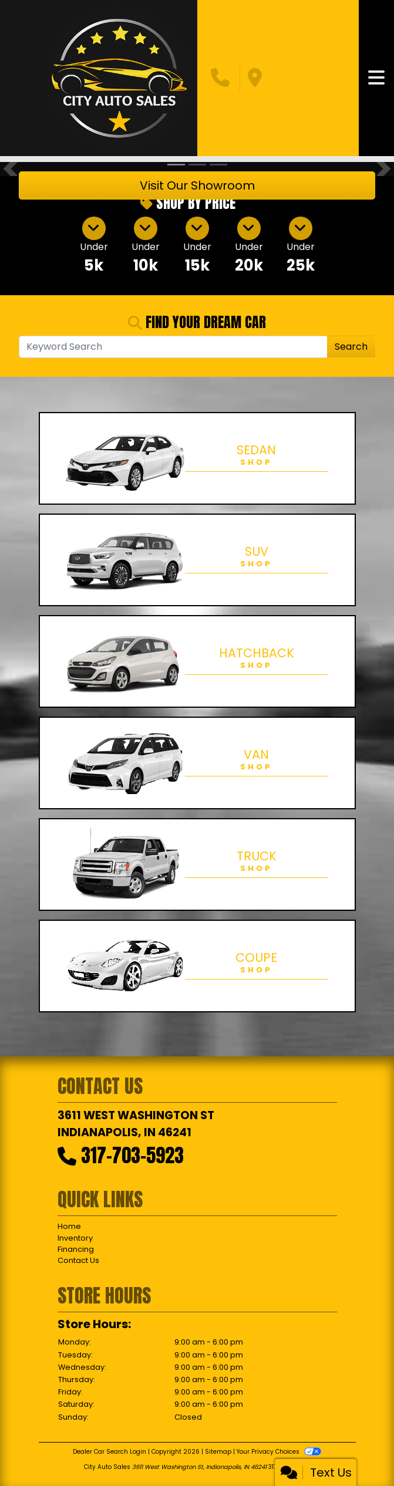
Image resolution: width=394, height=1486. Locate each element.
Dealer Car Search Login (109, 1451)
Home (69, 1226)
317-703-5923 (132, 1155)
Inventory (75, 1238)
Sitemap (218, 1451)
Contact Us (78, 1260)
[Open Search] (173, 347)
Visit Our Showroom (197, 185)
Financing (76, 1249)
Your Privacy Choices (279, 1451)
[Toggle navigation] (376, 78)
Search (351, 346)
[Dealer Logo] (119, 78)
